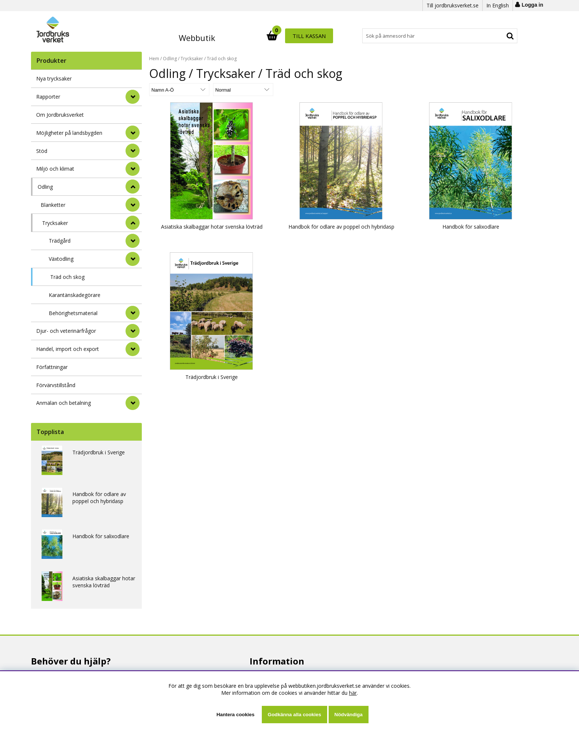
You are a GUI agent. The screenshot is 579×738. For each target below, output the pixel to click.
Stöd (41, 150)
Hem (154, 58)
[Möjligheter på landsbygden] (132, 132)
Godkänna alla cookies (294, 714)
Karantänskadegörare (74, 294)
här (353, 692)
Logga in (532, 5)
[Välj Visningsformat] (236, 89)
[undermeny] (132, 204)
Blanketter (53, 204)
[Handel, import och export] (132, 349)
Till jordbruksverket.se (452, 5)
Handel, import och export (67, 348)
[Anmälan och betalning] (132, 403)
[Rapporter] (132, 96)
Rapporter (48, 96)
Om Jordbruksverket (60, 114)
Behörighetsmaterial (73, 313)
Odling (45, 186)
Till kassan (493, 36)
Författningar (52, 366)
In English (497, 5)
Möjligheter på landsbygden (69, 132)
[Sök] (322, 35)
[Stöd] (132, 150)
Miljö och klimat (55, 168)
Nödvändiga (349, 714)
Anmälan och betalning (63, 402)
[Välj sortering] (177, 89)
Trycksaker (55, 222)
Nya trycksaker (54, 78)
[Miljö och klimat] (132, 168)
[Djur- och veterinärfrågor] (132, 331)
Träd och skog (67, 276)
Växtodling (61, 258)
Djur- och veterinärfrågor (66, 330)
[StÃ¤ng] (132, 186)
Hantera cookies (235, 714)
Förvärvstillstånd (55, 385)
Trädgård (60, 240)
